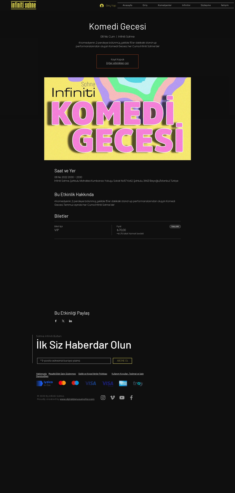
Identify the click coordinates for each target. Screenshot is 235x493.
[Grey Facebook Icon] (131, 398)
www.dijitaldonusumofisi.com (77, 399)
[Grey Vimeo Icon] (112, 398)
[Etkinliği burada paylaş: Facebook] (55, 321)
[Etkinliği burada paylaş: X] (63, 321)
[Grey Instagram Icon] (103, 398)
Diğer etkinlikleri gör (117, 63)
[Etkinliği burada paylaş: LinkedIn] (70, 321)
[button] (205, 5)
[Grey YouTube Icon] (122, 398)
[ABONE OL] (122, 361)
